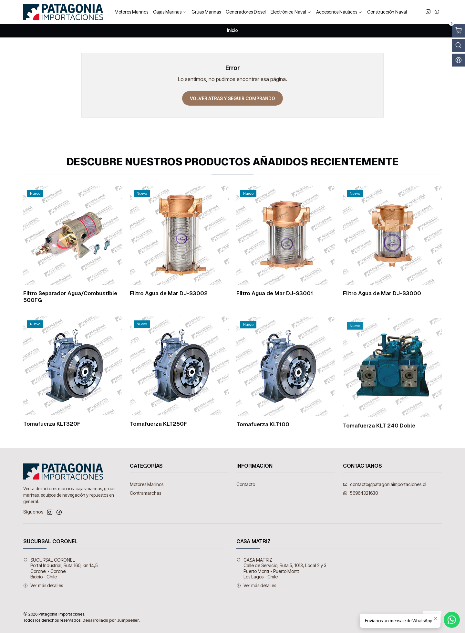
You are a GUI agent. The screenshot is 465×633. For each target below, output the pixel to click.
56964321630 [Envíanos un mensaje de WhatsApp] (360, 493)
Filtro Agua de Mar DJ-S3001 (274, 293)
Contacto (245, 484)
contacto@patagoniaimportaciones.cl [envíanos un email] (384, 484)
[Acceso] (458, 60)
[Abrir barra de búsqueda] (458, 45)
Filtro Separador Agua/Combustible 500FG (70, 297)
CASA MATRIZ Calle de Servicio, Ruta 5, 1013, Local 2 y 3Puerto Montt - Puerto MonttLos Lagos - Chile (281, 568)
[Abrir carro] (458, 30)
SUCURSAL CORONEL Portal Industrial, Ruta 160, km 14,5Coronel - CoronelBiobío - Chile (60, 568)
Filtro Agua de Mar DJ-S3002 (169, 293)
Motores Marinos (146, 484)
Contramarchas (145, 493)
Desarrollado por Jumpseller (110, 620)
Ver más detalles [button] (43, 585)
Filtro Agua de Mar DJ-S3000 (382, 294)
